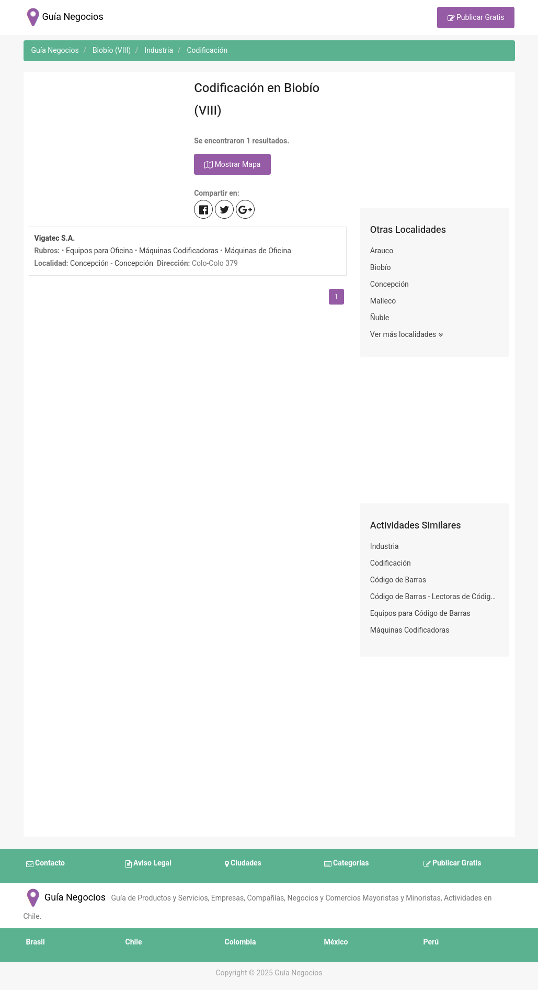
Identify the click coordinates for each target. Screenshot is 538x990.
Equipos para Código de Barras (420, 613)
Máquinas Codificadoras (179, 250)
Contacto (45, 864)
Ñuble (379, 317)
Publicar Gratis (476, 18)
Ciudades (243, 864)
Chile (133, 942)
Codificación (390, 563)
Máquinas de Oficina (257, 250)
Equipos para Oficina (99, 250)
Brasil (35, 942)
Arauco (381, 250)
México (336, 942)
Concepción (89, 263)
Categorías (346, 864)
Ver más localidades (406, 335)
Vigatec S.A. (55, 238)
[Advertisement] (104, 142)
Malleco (383, 301)
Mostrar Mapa (232, 165)
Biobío (380, 267)
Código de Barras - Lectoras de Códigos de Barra (434, 596)
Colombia (240, 942)
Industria (384, 546)
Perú (431, 942)
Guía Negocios (65, 898)
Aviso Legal (148, 864)
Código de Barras (398, 580)
